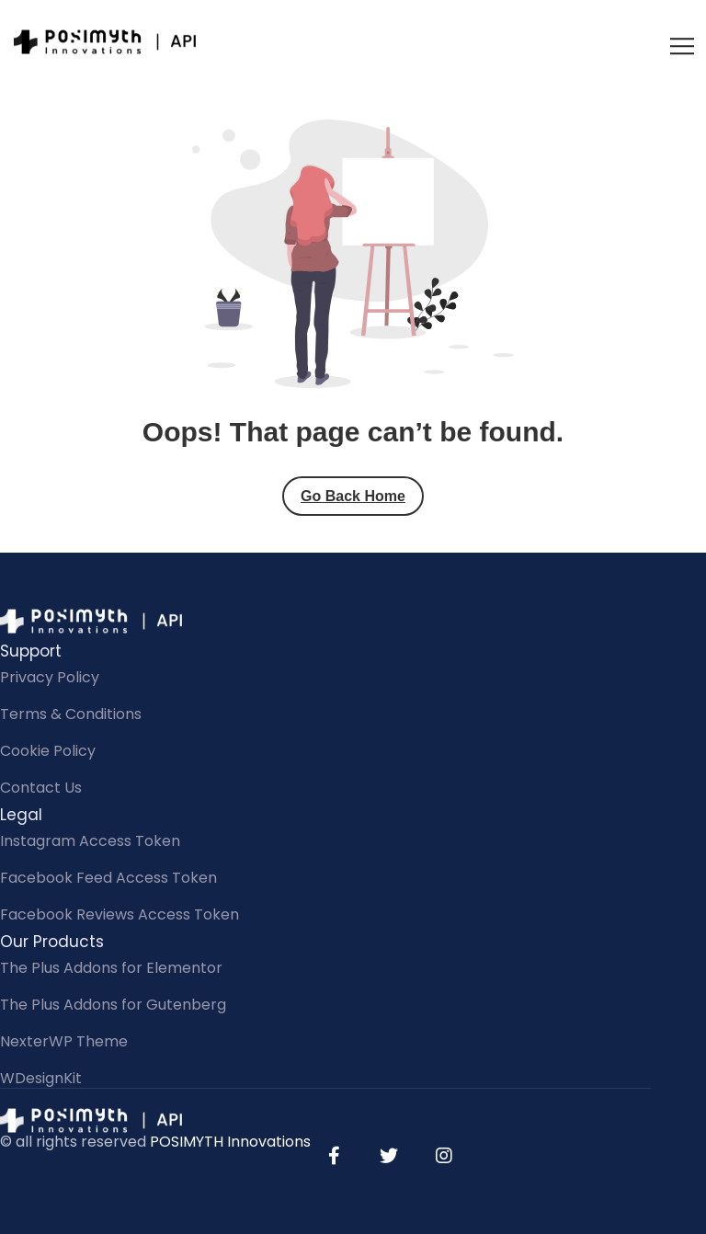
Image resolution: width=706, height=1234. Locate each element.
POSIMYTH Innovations (230, 1141)
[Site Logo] (106, 41)
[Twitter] (389, 1156)
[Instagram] (444, 1156)
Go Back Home (353, 496)
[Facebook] (334, 1156)
